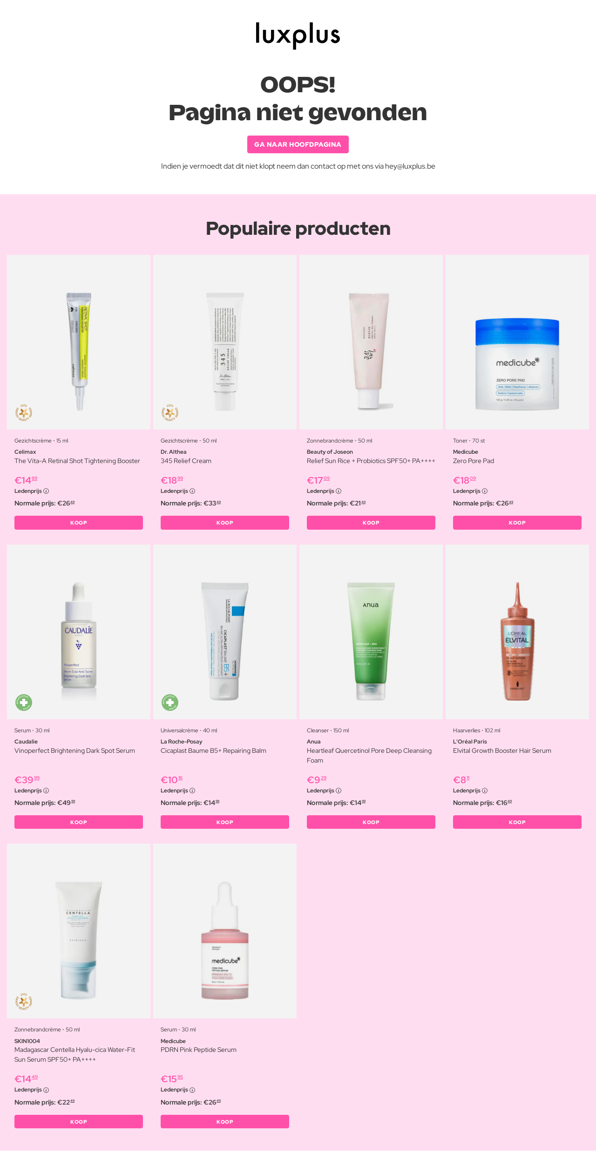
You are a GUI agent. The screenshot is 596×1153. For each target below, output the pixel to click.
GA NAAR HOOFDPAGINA (298, 144)
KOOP (79, 523)
